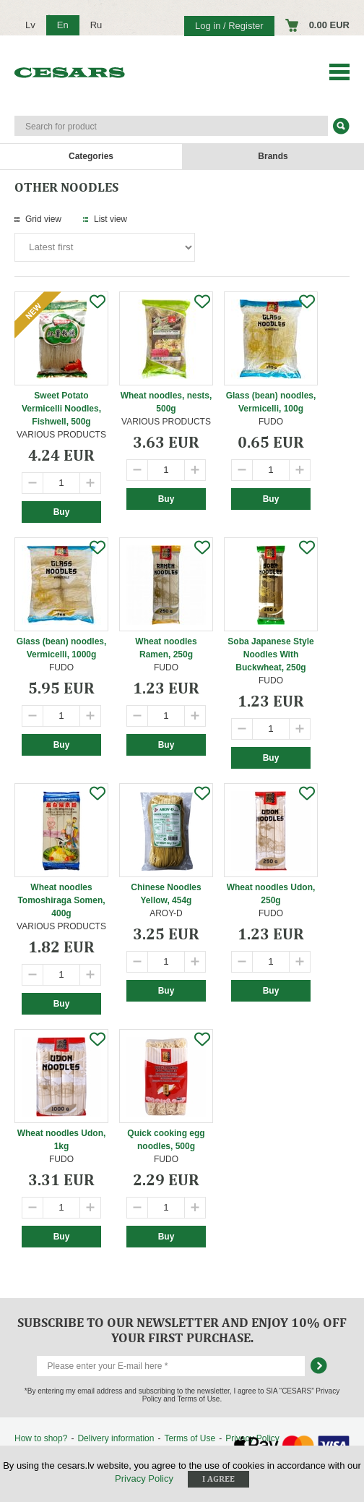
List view (110, 219)
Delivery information (115, 1438)
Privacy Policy (144, 1478)
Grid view (43, 219)
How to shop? (40, 1438)
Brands (272, 156)
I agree (218, 1479)
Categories (91, 156)
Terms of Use (189, 1438)
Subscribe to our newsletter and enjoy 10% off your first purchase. (182, 1330)
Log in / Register (229, 25)
